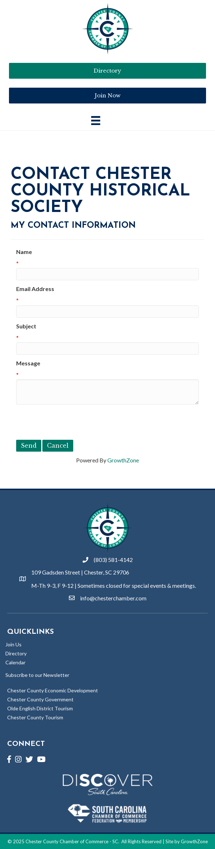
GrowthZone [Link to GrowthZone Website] (194, 841)
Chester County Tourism (35, 717)
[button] (107, 95)
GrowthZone (123, 460)
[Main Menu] (96, 120)
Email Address (35, 288)
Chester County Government (40, 699)
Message (28, 363)
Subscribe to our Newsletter (37, 675)
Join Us (13, 644)
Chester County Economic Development (52, 690)
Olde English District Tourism (40, 708)
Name (24, 251)
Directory (16, 653)
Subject (26, 326)
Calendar (15, 662)
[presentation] (70, 422)
